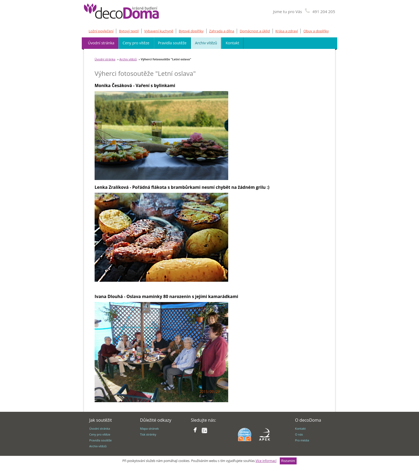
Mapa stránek (149, 428)
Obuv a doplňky (316, 31)
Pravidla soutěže (172, 42)
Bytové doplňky (191, 31)
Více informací (265, 461)
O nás (299, 434)
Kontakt (232, 42)
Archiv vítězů (206, 42)
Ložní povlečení (101, 31)
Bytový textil (129, 31)
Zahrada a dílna (221, 31)
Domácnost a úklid (255, 31)
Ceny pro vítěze (136, 42)
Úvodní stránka (101, 42)
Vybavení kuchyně (158, 31)
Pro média (302, 440)
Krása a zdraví (287, 31)
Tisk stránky (148, 434)
